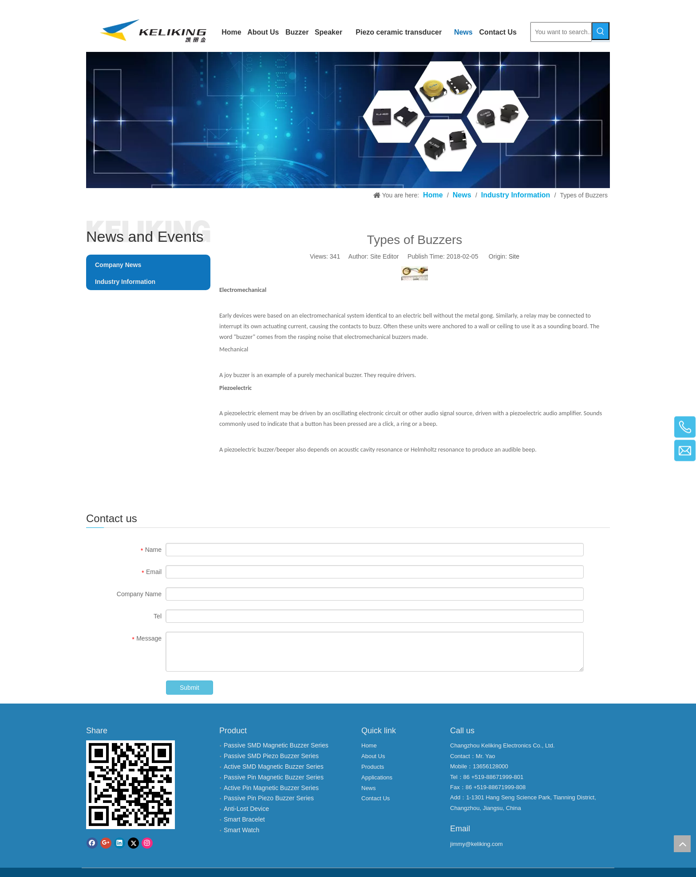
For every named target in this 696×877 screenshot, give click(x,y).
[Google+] (105, 843)
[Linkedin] (119, 843)
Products (372, 766)
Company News (118, 264)
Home (369, 745)
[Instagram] (147, 843)
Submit (189, 687)
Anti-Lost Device (246, 808)
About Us (373, 756)
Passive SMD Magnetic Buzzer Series (276, 745)
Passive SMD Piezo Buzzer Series (271, 755)
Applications (376, 777)
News (368, 788)
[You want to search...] (561, 32)
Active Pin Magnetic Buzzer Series (271, 787)
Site (514, 256)
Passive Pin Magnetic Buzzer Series (274, 777)
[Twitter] (133, 843)
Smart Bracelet (244, 819)
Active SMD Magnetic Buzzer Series (274, 766)
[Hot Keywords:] (600, 31)
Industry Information (125, 281)
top (682, 843)
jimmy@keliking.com (476, 844)
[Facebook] (92, 843)
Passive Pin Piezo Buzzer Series (269, 798)
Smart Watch (241, 830)
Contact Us (375, 798)
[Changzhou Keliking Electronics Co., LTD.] (348, 120)
